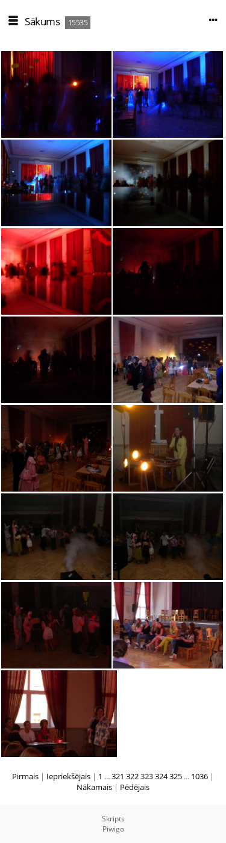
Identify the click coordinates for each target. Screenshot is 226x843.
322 (132, 776)
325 (175, 776)
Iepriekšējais (68, 776)
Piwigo (113, 829)
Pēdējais (134, 787)
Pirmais (25, 776)
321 (117, 776)
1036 (199, 776)
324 (161, 776)
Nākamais (94, 787)
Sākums (42, 21)
